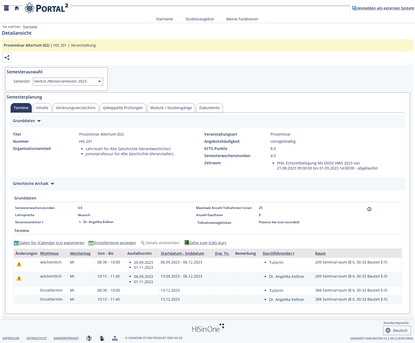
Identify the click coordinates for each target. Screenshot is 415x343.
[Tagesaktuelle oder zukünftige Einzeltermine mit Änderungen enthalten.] (19, 264)
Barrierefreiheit (66, 338)
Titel (17, 134)
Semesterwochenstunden (227, 155)
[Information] (369, 209)
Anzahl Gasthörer (209, 215)
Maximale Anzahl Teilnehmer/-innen (224, 208)
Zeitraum (212, 163)
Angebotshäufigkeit (222, 141)
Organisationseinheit (32, 148)
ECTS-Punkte (215, 148)
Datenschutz (36, 338)
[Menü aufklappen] (6, 8)
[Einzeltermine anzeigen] (113, 243)
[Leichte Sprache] (88, 339)
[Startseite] (17, 8)
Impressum (11, 338)
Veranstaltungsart (220, 134)
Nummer (21, 141)
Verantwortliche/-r (29, 222)
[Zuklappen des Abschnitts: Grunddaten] (207, 121)
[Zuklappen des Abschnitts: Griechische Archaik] (207, 184)
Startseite (164, 18)
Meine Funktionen (239, 18)
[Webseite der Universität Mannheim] (46, 8)
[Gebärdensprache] (101, 339)
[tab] (21, 108)
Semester (21, 81)
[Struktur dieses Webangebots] (114, 339)
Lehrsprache (24, 215)
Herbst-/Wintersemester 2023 (60, 81)
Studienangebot (197, 18)
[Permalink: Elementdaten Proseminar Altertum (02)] (7, 58)
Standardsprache (396, 322)
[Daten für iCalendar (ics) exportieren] (50, 243)
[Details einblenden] (160, 243)
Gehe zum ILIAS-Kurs (208, 242)
